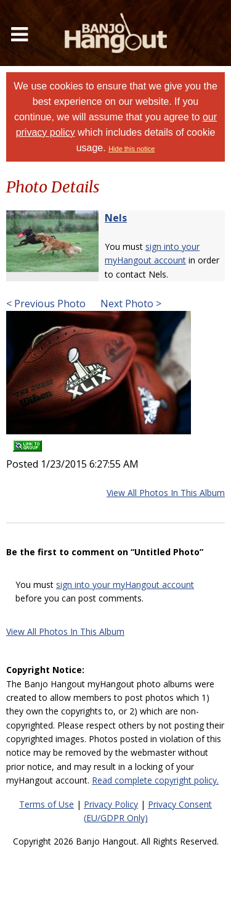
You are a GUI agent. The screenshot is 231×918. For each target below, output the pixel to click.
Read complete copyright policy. (155, 780)
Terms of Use (46, 804)
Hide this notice (131, 148)
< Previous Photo (46, 303)
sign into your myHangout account (125, 584)
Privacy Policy (111, 804)
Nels (116, 218)
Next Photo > (129, 303)
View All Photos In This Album (166, 492)
